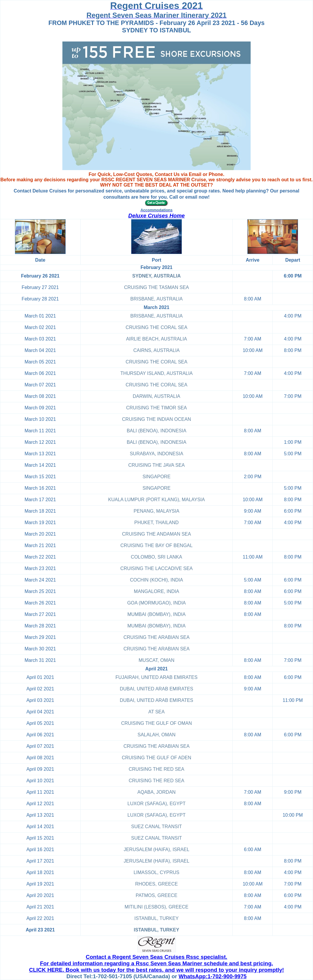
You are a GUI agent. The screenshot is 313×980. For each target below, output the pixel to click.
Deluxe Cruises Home (156, 215)
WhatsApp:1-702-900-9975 (213, 976)
